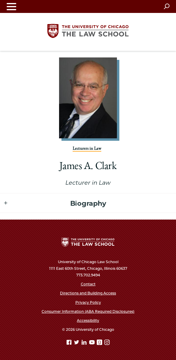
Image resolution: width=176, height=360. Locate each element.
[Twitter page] (77, 343)
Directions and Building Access (88, 293)
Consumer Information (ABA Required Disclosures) (88, 311)
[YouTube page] (92, 343)
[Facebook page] (69, 343)
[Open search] (166, 6)
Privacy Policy (88, 302)
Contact (88, 284)
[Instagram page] (107, 343)
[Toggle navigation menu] (11, 6)
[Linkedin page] (84, 343)
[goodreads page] (100, 343)
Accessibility (88, 320)
